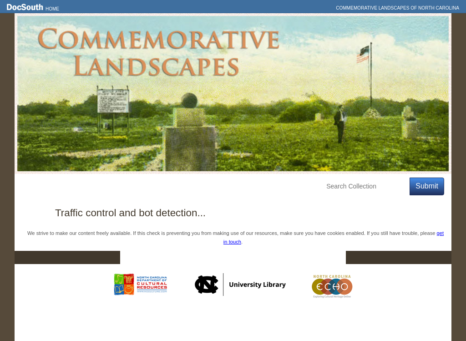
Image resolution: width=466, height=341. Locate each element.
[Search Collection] (366, 186)
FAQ (328, 257)
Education (147, 186)
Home (52, 8)
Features (66, 186)
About (185, 186)
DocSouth (185, 257)
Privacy (288, 257)
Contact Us (239, 257)
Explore (106, 186)
